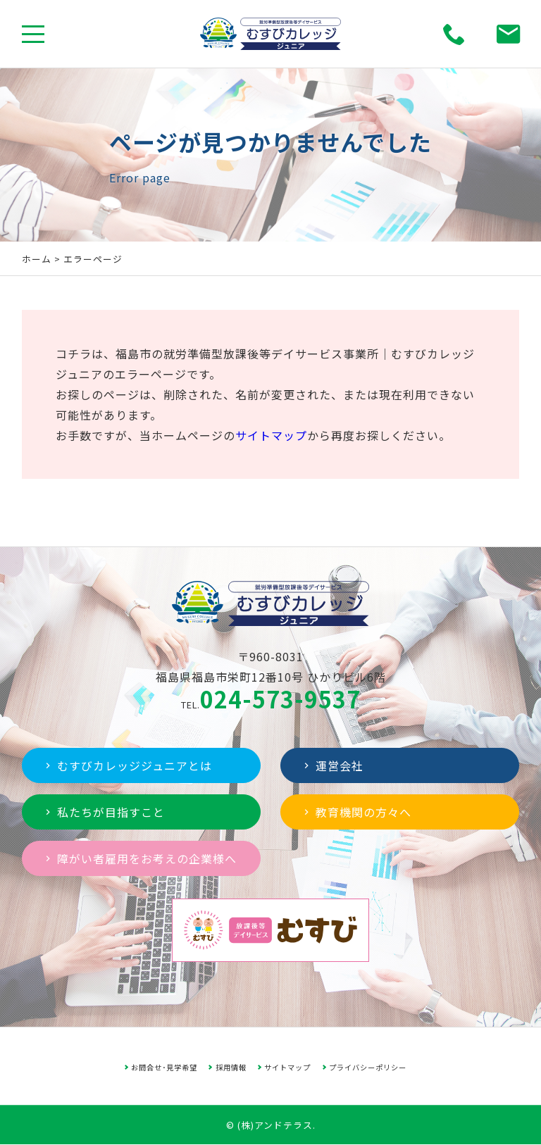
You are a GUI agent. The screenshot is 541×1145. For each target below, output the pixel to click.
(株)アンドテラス (275, 1125)
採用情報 (231, 1067)
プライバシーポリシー (367, 1067)
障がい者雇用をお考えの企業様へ (139, 858)
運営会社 (332, 765)
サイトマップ (271, 435)
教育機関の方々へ (356, 811)
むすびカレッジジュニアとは (127, 765)
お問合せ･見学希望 (164, 1067)
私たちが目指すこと (103, 811)
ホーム (36, 258)
